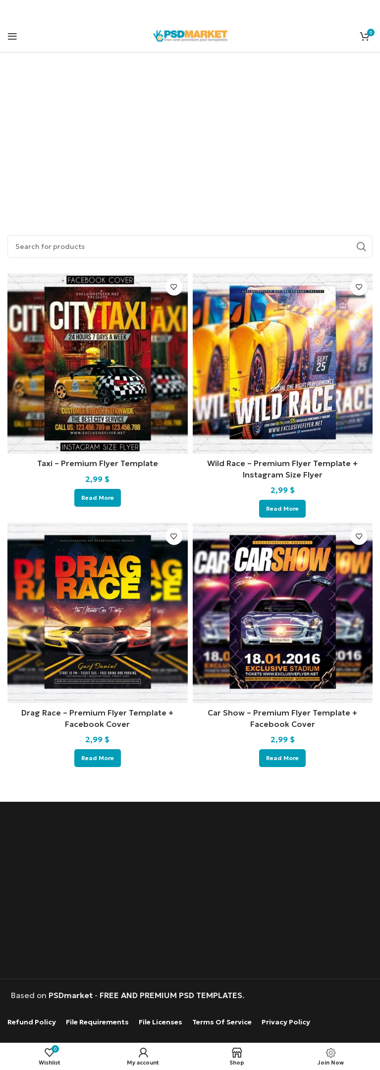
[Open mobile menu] (12, 36)
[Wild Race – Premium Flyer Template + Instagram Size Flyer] (283, 363)
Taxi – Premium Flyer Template (97, 463)
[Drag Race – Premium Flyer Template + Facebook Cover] (97, 613)
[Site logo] (190, 35)
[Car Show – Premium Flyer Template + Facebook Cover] (283, 613)
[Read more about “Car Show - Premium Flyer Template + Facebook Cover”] (282, 758)
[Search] (190, 246)
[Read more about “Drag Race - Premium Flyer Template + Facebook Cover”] (97, 758)
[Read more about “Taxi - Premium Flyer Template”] (97, 498)
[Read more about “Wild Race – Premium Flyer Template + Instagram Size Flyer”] (282, 509)
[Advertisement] (190, 132)
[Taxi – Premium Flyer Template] (97, 363)
